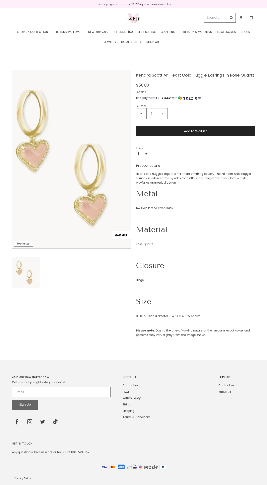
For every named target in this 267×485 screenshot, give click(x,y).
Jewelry (110, 42)
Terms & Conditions (136, 417)
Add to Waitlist (195, 131)
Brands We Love (68, 32)
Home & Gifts (131, 42)
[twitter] (42, 421)
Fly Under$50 (123, 32)
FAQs (126, 392)
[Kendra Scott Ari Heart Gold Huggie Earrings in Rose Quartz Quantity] (152, 113)
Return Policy (132, 398)
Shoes (245, 32)
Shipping (128, 411)
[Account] (241, 17)
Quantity (141, 105)
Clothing (168, 32)
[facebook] (17, 421)
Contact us (130, 385)
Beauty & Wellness (197, 32)
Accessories (226, 32)
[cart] (251, 17)
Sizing (126, 404)
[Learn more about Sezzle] (199, 98)
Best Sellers (147, 32)
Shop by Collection (32, 32)
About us (224, 392)
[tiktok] (55, 421)
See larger (23, 243)
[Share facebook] (138, 153)
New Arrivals (98, 32)
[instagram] (30, 421)
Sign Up (25, 404)
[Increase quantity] (162, 113)
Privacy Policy (22, 478)
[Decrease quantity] (141, 113)
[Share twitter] (146, 153)
